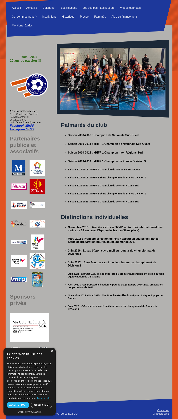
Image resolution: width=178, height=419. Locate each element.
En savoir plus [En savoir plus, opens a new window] (44, 398)
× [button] (51, 351)
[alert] (29, 382)
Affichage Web (161, 413)
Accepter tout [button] (18, 404)
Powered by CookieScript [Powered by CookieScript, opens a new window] (29, 411)
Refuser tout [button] (42, 404)
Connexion (163, 410)
